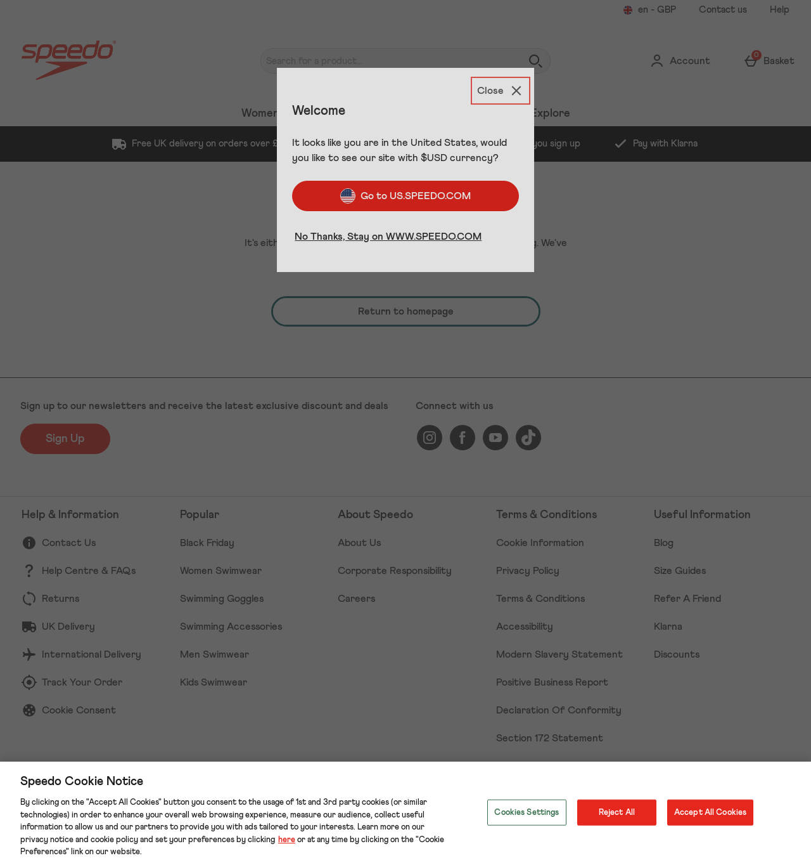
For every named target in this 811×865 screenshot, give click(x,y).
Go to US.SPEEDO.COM (405, 196)
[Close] (500, 91)
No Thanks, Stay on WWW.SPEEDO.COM (388, 236)
